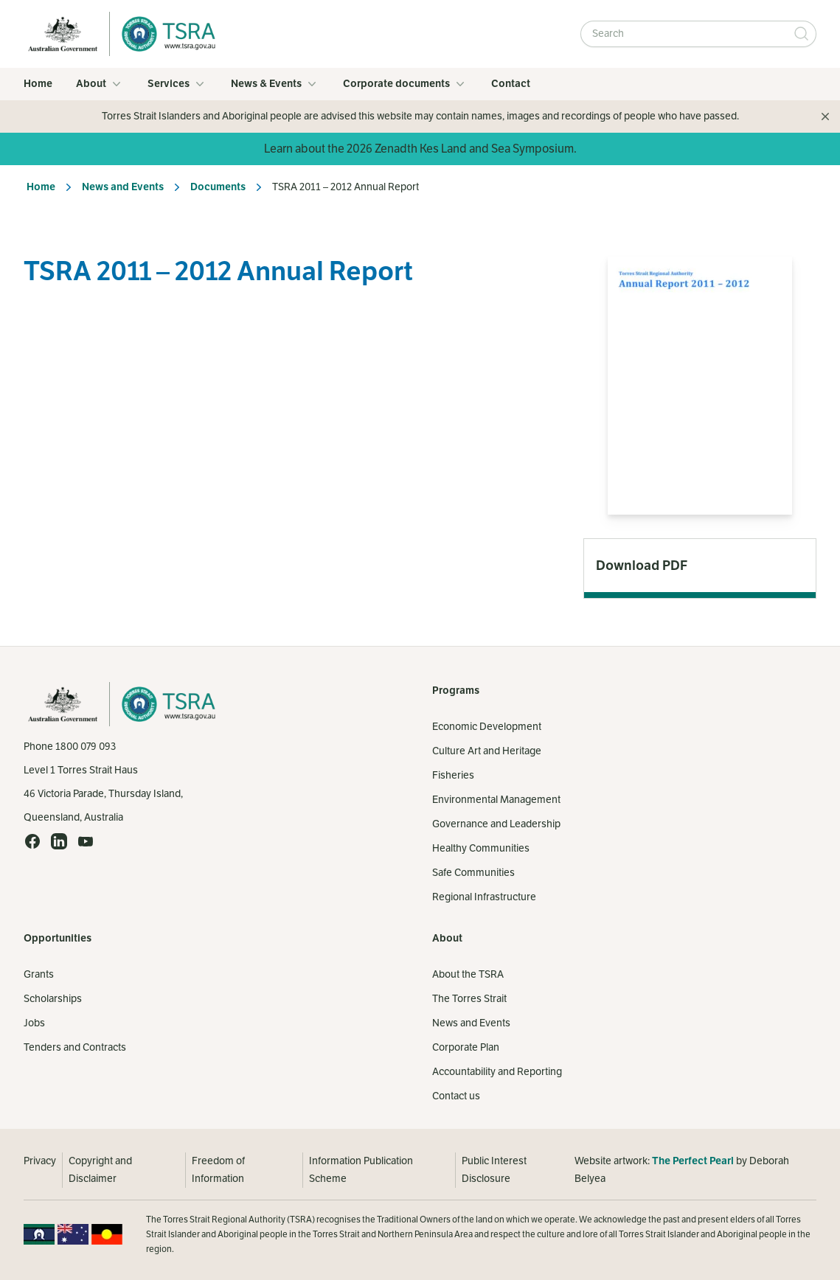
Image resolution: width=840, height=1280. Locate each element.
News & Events (275, 84)
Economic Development (486, 726)
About (100, 84)
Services (177, 84)
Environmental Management (496, 799)
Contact (510, 83)
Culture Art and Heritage (486, 751)
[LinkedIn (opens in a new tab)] (59, 841)
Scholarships (53, 998)
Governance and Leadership (496, 824)
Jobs (34, 1023)
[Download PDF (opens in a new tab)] (700, 565)
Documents (218, 187)
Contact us (456, 1096)
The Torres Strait (469, 998)
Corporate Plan (465, 1047)
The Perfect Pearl (693, 1161)
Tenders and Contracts (75, 1047)
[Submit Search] (802, 34)
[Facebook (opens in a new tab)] (32, 841)
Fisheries (453, 775)
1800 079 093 (85, 746)
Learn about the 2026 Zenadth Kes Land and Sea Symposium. (420, 149)
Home (38, 83)
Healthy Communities (481, 848)
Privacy (40, 1161)
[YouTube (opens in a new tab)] (85, 841)
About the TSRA (468, 974)
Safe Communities (473, 872)
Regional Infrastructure (484, 897)
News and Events (123, 187)
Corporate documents (405, 84)
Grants (39, 974)
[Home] (164, 34)
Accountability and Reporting (497, 1071)
